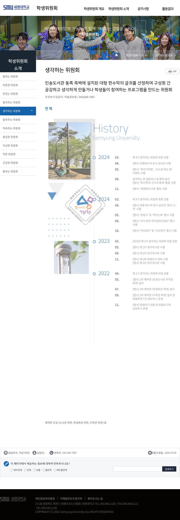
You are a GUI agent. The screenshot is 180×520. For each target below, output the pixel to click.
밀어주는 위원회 (18, 102)
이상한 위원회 (18, 145)
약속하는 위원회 (18, 128)
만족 (27, 470)
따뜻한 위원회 (18, 85)
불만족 (47, 470)
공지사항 (143, 9)
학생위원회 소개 (118, 9)
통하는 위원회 (18, 171)
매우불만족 (60, 470)
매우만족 (16, 470)
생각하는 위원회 (18, 111)
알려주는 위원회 (18, 120)
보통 (36, 470)
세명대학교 (16, 7)
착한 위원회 (18, 154)
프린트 (172, 71)
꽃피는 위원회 (18, 76)
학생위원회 (47, 8)
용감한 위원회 (18, 137)
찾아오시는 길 (95, 498)
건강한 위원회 (18, 163)
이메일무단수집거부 (71, 498)
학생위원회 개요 (94, 9)
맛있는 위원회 (18, 94)
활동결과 (167, 9)
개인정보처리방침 (45, 498)
